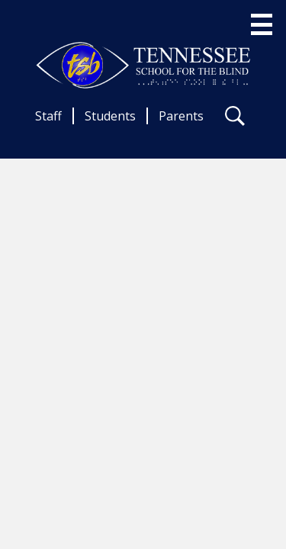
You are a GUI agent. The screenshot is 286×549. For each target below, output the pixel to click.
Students (110, 116)
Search (235, 119)
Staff (48, 116)
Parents (181, 116)
